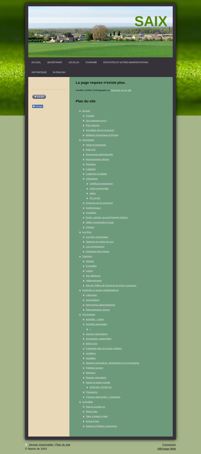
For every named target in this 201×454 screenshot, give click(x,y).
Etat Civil (90, 149)
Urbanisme (92, 178)
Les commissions (95, 246)
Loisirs (89, 270)
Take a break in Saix (97, 416)
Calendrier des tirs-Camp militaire (104, 348)
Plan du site (62, 444)
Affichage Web (166, 448)
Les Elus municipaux (97, 237)
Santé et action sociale (98, 382)
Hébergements (94, 280)
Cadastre (91, 169)
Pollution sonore (94, 367)
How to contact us (95, 406)
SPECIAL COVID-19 (100, 387)
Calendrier (91, 295)
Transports (91, 392)
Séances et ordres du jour (100, 241)
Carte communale (99, 188)
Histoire (90, 261)
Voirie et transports (96, 144)
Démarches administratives (100, 304)
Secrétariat (88, 140)
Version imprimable (39, 444)
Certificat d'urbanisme (101, 183)
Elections (91, 164)
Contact (90, 115)
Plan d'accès (93, 125)
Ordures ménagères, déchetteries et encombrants (112, 363)
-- (90, 329)
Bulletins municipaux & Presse (102, 135)
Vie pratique (88, 314)
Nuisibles (91, 358)
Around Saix (92, 421)
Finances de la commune (99, 203)
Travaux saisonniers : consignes (103, 397)
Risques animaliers (96, 377)
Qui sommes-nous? (96, 120)
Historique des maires (97, 251)
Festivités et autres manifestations (100, 290)
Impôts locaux (93, 207)
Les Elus (87, 232)
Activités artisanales (96, 324)
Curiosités (91, 266)
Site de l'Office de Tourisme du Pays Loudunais (111, 285)
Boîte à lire (92, 343)
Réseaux (90, 372)
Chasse (90, 227)
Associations (92, 300)
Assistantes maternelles (98, 338)
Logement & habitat (96, 173)
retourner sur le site (121, 90)
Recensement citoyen (97, 159)
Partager (38, 106)
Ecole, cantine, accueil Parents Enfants (107, 217)
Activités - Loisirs (95, 319)
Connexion (169, 444)
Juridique (91, 353)
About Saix (92, 411)
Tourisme (87, 256)
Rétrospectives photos (98, 309)
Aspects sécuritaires (97, 334)
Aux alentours (93, 275)
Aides (93, 193)
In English (87, 401)
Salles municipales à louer (100, 222)
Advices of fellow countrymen (101, 426)
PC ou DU (95, 198)
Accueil (86, 110)
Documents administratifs (99, 154)
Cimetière (91, 212)
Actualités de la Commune (100, 130)
